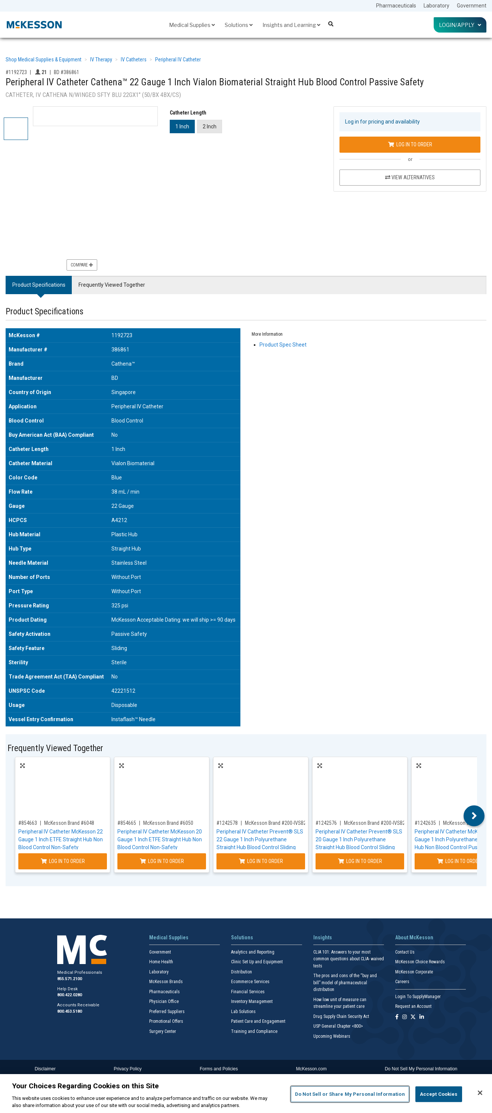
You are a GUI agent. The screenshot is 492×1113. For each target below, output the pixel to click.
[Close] (480, 1093)
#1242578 (227, 823)
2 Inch (209, 126)
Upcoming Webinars (331, 1036)
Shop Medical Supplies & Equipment (44, 59)
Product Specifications (38, 285)
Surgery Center (162, 1031)
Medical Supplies (192, 25)
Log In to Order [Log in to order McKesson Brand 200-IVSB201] (360, 861)
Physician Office (164, 1001)
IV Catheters (134, 59)
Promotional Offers (166, 1021)
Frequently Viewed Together (112, 285)
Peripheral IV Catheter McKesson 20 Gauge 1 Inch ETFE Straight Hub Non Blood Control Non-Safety (159, 839)
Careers (402, 981)
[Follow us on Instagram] (404, 1017)
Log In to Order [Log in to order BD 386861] (410, 144)
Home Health (161, 961)
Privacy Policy (128, 1068)
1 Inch (182, 126)
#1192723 (16, 72)
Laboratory (436, 6)
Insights (322, 937)
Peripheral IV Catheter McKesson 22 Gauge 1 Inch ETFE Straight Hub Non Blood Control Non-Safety (60, 839)
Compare (82, 265)
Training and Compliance (254, 1031)
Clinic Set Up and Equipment (257, 961)
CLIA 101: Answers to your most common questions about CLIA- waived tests (348, 959)
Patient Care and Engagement (258, 1021)
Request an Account (413, 1006)
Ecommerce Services (250, 981)
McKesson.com (311, 1068)
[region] (246, 1093)
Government (471, 6)
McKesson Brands (166, 981)
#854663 (27, 823)
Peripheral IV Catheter (178, 59)
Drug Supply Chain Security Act (341, 1016)
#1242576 (326, 823)
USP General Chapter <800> (338, 1026)
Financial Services (248, 991)
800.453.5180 (69, 1011)
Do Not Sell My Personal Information (421, 1068)
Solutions (239, 25)
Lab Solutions (243, 1011)
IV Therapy (101, 59)
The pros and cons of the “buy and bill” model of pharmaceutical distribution (345, 982)
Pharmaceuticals (396, 6)
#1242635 (425, 823)
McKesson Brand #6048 (69, 823)
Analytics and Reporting (252, 952)
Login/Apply (460, 25)
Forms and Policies (219, 1068)
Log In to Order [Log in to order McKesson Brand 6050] (162, 861)
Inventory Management (252, 1001)
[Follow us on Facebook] (397, 1017)
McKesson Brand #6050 (168, 823)
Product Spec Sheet (283, 345)
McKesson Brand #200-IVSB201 (377, 823)
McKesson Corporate (414, 972)
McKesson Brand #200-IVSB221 (278, 823)
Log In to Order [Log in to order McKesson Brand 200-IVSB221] (261, 861)
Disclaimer (45, 1068)
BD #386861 (66, 72)
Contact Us (405, 952)
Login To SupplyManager (418, 996)
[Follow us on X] (413, 1017)
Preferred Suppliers (167, 1011)
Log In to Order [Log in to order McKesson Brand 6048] (63, 861)
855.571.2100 (69, 978)
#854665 (126, 823)
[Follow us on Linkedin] (421, 1017)
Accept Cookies (439, 1094)
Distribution (241, 972)
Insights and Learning (291, 25)
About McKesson (414, 937)
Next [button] (474, 815)
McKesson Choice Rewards (420, 961)
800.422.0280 (69, 994)
